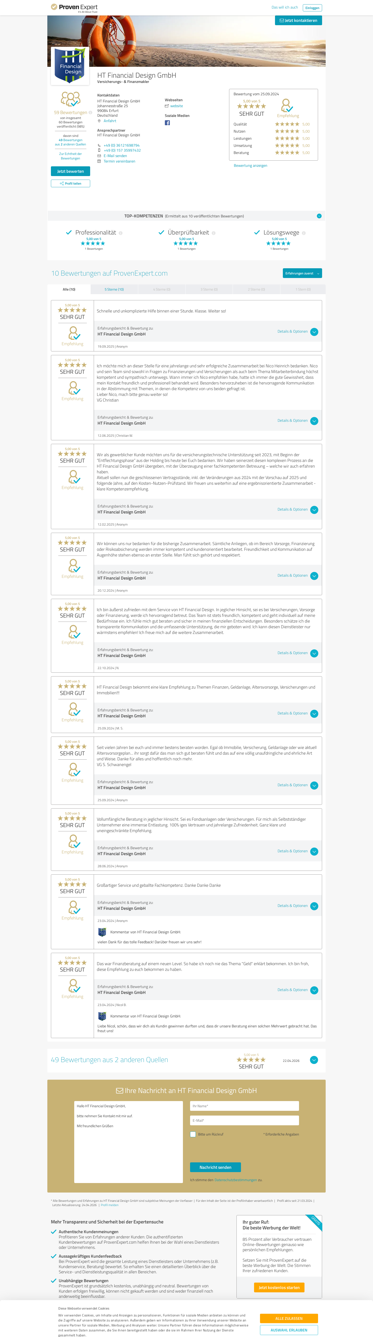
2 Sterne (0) (256, 289)
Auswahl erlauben (289, 1299)
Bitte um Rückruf (210, 1134)
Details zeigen (220, 1328)
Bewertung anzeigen (250, 165)
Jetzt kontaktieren (298, 20)
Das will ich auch (285, 7)
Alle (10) (69, 289)
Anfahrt (110, 120)
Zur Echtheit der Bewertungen (70, 155)
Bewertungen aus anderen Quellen (70, 142)
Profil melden (109, 1205)
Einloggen (312, 7)
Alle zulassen (289, 1288)
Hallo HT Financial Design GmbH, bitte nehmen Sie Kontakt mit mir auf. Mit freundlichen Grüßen (128, 1142)
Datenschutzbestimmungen (99, 1315)
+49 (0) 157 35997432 (122, 150)
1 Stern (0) (303, 289)
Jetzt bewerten (70, 171)
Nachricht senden (215, 1167)
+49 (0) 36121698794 (122, 145)
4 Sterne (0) (161, 289)
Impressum (66, 1315)
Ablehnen (289, 1314)
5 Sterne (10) (114, 289)
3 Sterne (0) (209, 289)
